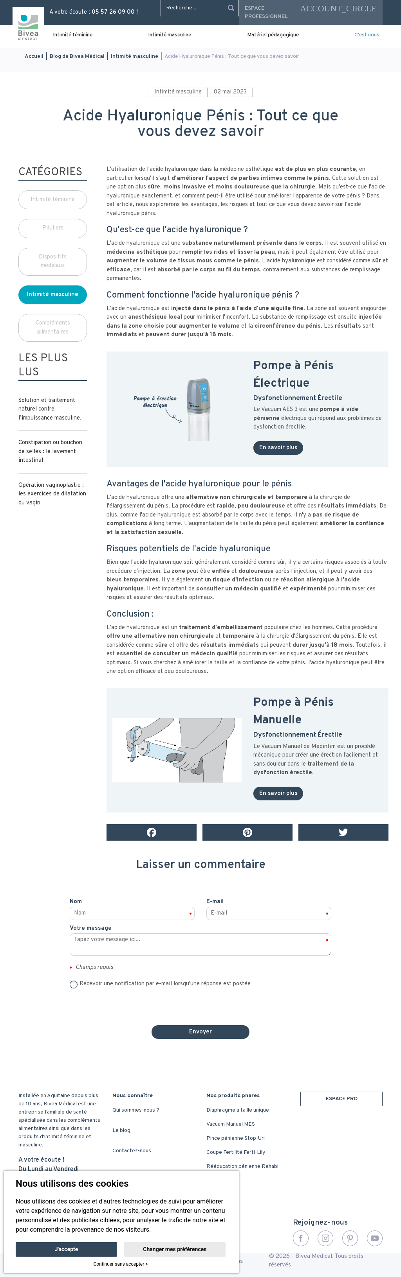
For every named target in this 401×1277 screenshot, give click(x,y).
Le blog (121, 1130)
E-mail (215, 902)
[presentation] (200, 1004)
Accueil (34, 56)
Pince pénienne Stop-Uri (235, 1138)
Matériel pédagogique (273, 35)
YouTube (375, 1238)
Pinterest (350, 1238)
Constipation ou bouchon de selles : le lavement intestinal (50, 451)
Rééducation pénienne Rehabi (242, 1166)
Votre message (91, 928)
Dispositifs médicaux (53, 261)
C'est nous (366, 35)
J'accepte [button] (66, 1249)
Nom (76, 902)
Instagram (325, 1238)
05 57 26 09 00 (113, 12)
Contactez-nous (131, 1151)
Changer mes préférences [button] (174, 1249)
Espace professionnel (266, 12)
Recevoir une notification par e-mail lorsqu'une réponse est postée (165, 984)
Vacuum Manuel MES (230, 1124)
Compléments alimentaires (53, 327)
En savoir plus (278, 448)
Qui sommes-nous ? (135, 1110)
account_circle (338, 8)
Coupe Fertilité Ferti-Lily (235, 1152)
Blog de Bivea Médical (77, 56)
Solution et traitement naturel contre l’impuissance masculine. (49, 409)
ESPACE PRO (342, 1099)
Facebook (301, 1238)
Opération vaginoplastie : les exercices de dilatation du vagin (52, 494)
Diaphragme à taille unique (237, 1110)
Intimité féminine (72, 35)
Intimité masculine (169, 35)
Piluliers (52, 228)
